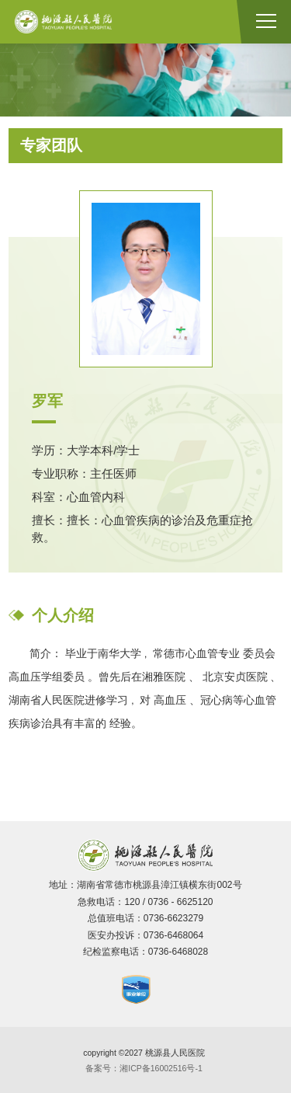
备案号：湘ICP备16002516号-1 (144, 1068)
